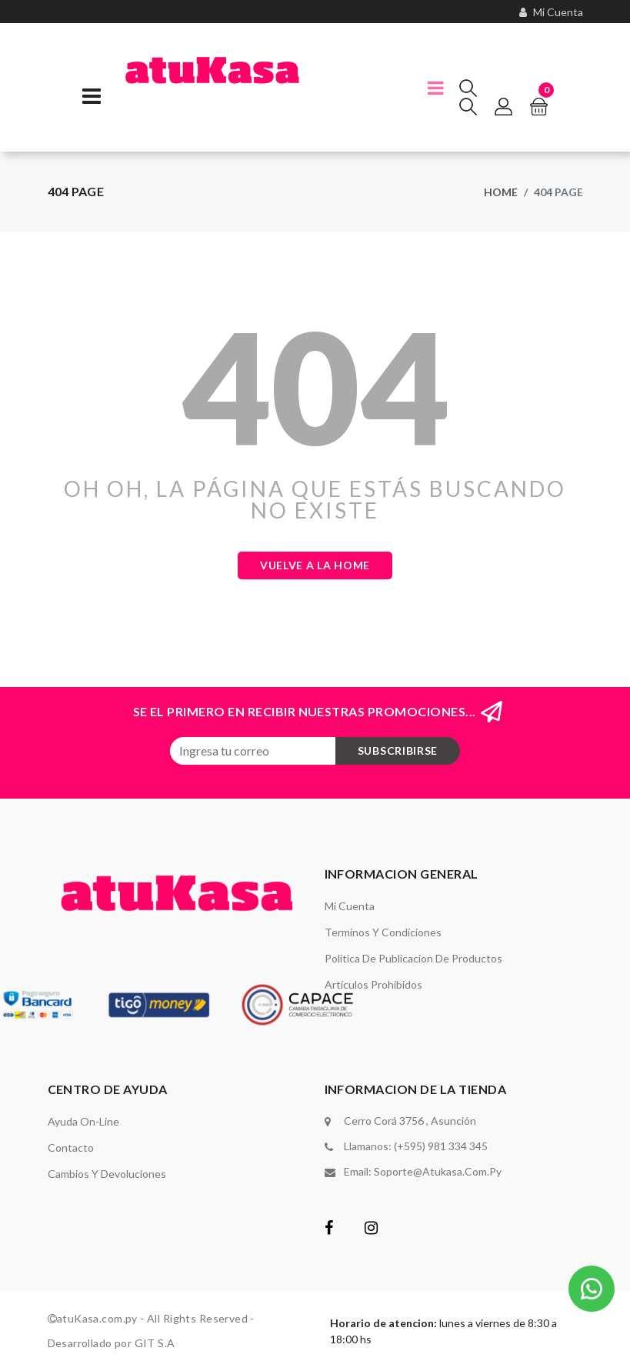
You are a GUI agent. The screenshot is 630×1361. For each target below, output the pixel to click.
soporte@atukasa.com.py (438, 1171)
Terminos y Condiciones (383, 932)
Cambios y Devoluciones (107, 1173)
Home (501, 191)
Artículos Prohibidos (373, 984)
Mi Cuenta (350, 905)
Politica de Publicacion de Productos (413, 958)
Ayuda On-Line (83, 1121)
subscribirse (398, 750)
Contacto (71, 1147)
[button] (591, 1286)
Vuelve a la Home (315, 565)
